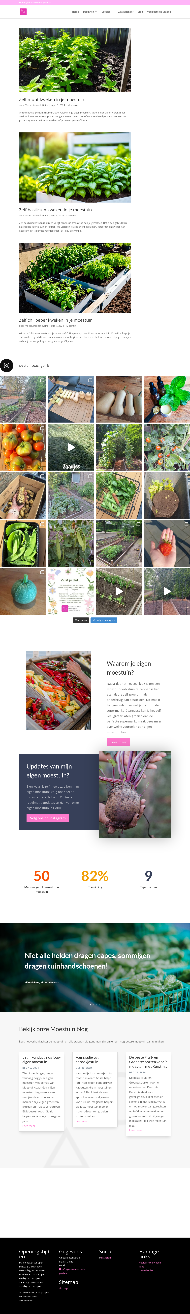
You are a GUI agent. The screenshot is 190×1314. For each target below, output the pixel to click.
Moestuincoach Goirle (36, 105)
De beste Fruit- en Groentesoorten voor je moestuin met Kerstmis (148, 1062)
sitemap (63, 1288)
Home (75, 12)
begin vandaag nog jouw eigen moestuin (41, 1059)
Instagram (106, 1257)
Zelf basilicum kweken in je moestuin (55, 210)
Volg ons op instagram (48, 818)
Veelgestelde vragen (150, 1262)
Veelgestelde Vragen (159, 12)
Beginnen (88, 12)
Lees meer (118, 742)
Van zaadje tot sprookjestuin (87, 1059)
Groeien (106, 12)
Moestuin (72, 105)
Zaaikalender (125, 12)
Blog (140, 12)
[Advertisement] (95, 1203)
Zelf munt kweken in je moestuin (51, 99)
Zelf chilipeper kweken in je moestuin (56, 320)
